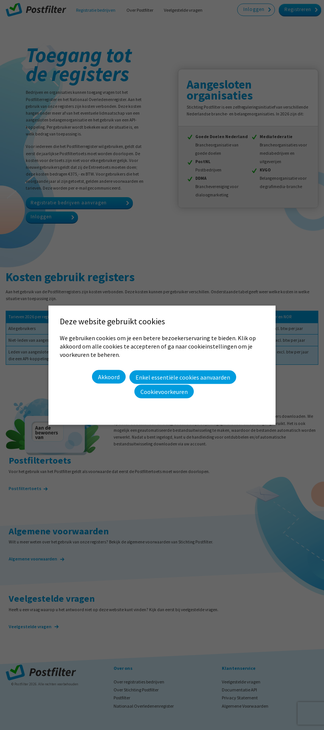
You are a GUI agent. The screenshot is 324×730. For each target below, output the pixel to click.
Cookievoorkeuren (164, 391)
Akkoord (109, 377)
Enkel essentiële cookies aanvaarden (183, 377)
